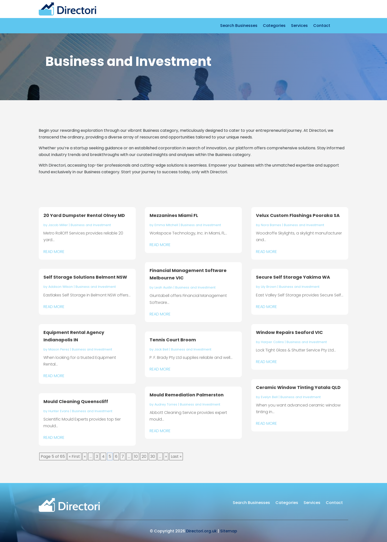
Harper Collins (272, 342)
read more (53, 251)
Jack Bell (161, 349)
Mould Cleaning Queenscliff (75, 401)
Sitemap (228, 531)
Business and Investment (91, 225)
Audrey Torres (166, 404)
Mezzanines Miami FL (174, 215)
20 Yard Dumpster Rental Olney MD (84, 215)
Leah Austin (164, 287)
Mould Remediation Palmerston (187, 395)
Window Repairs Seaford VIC (289, 332)
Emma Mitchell (166, 225)
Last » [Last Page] (176, 456)
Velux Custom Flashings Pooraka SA (298, 215)
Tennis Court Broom (173, 340)
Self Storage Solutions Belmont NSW (85, 277)
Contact (321, 26)
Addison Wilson (60, 286)
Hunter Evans (58, 411)
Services (299, 26)
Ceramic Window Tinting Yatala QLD (298, 387)
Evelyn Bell (269, 397)
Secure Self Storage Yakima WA (293, 277)
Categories (274, 26)
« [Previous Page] (85, 456)
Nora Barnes (271, 225)
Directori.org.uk (201, 531)
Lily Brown (268, 286)
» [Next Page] (166, 456)
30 (152, 456)
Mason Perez (58, 349)
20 (144, 456)
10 (136, 456)
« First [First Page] (74, 456)
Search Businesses (238, 26)
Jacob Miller (58, 225)
